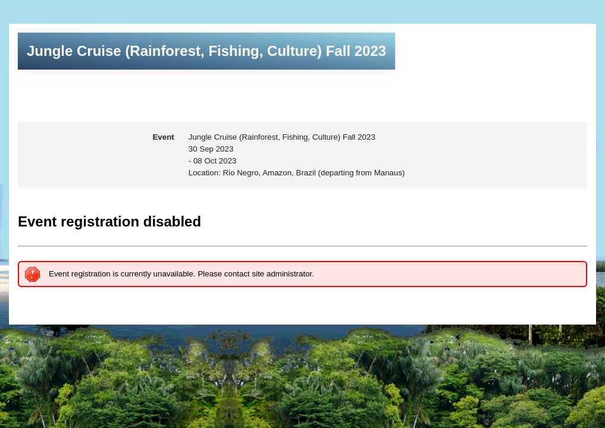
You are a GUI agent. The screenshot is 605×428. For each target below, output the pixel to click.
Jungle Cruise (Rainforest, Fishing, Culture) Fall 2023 (206, 51)
